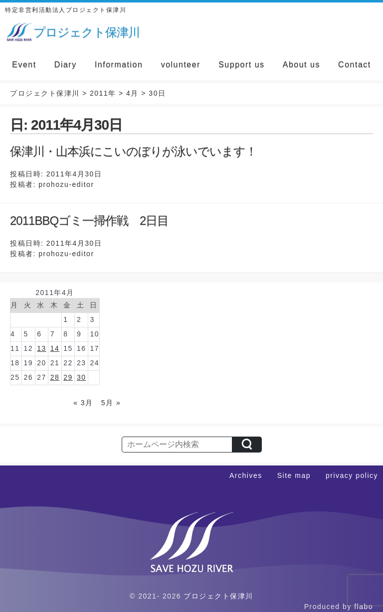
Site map (294, 475)
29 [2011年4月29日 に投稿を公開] (68, 377)
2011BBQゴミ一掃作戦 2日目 (89, 220)
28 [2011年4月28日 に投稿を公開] (55, 377)
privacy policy (352, 475)
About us (301, 64)
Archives (245, 475)
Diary (65, 64)
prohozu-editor (66, 184)
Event (24, 64)
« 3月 (83, 403)
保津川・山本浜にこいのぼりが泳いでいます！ (133, 151)
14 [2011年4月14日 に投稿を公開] (55, 348)
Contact (354, 64)
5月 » (111, 403)
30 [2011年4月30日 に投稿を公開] (81, 377)
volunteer (180, 64)
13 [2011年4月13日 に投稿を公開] (41, 348)
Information (119, 64)
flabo (363, 607)
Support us (241, 64)
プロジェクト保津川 (218, 596)
